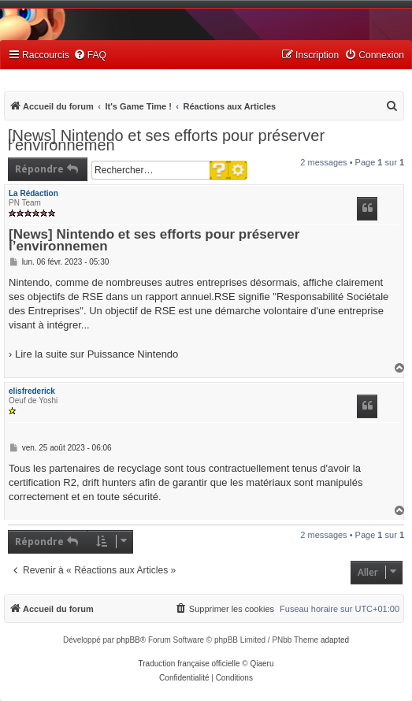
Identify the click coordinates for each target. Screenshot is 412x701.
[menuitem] (89, 55)
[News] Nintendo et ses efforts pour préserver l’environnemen (166, 140)
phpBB (128, 640)
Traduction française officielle (189, 663)
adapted (335, 640)
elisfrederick (32, 391)
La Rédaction (33, 193)
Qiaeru (261, 663)
